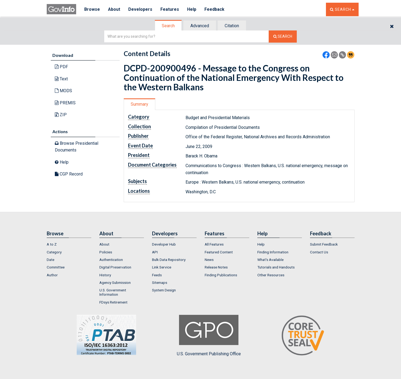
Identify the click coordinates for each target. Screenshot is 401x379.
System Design (164, 290)
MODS (63, 90)
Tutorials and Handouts (276, 267)
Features (169, 9)
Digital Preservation (115, 267)
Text (61, 78)
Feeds (157, 275)
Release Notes (216, 267)
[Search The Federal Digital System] (283, 36)
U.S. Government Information (112, 292)
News (209, 259)
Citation (232, 25)
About (114, 9)
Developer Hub (164, 244)
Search (168, 25)
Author (52, 275)
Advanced (199, 25)
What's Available (270, 259)
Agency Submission (115, 282)
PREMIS (65, 102)
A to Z (52, 244)
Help (191, 9)
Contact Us (319, 252)
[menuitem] (69, 244)
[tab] (168, 26)
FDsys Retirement (113, 302)
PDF (61, 66)
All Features (214, 244)
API (155, 252)
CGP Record (69, 174)
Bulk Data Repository (169, 259)
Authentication (111, 259)
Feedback (214, 9)
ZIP (61, 114)
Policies (105, 252)
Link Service (161, 267)
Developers (140, 9)
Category (54, 252)
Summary (139, 104)
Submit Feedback (324, 244)
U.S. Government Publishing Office (209, 335)
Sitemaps (159, 282)
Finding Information (272, 252)
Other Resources (270, 275)
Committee (56, 267)
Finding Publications (221, 275)
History (105, 275)
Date (50, 259)
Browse (92, 9)
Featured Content (219, 252)
